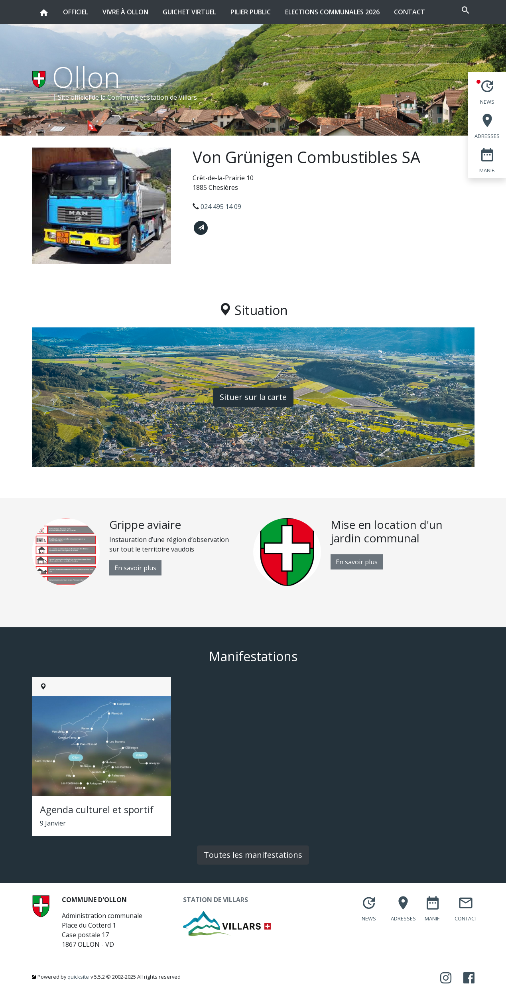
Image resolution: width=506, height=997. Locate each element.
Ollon (86, 76)
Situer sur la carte (253, 397)
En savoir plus (135, 568)
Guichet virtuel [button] (189, 8)
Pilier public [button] (250, 8)
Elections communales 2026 (332, 12)
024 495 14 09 (221, 206)
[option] (142, 552)
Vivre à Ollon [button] (125, 8)
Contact (409, 12)
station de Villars (172, 97)
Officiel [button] (75, 8)
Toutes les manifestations (253, 854)
